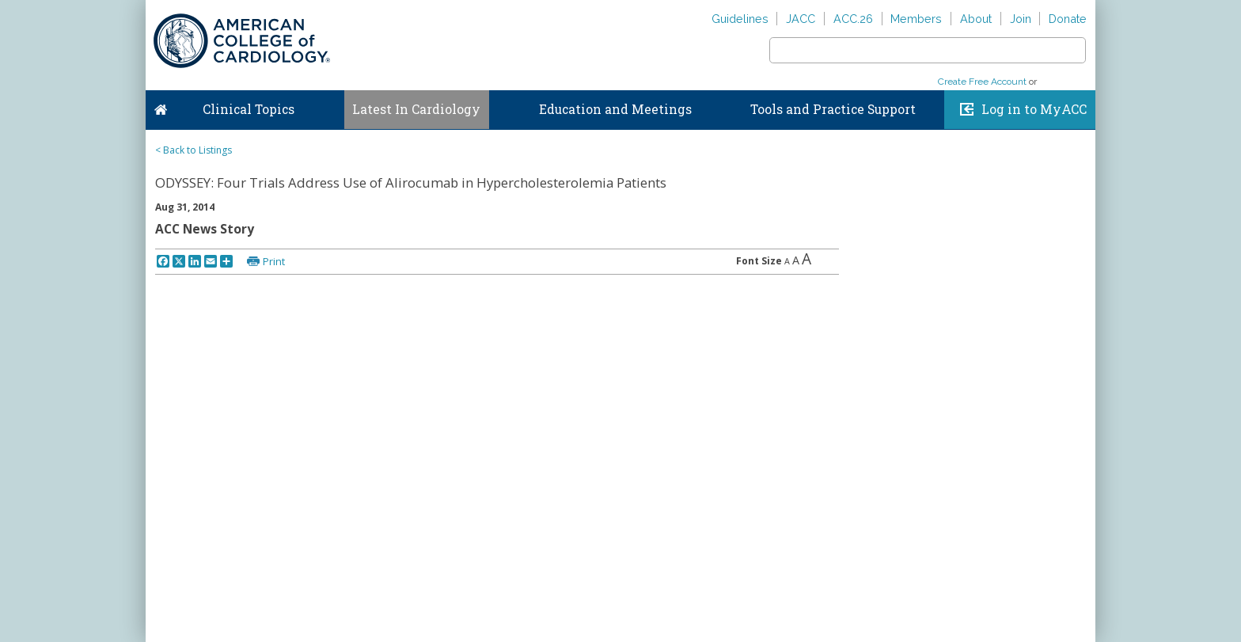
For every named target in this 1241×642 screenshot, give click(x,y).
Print (274, 261)
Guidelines (740, 18)
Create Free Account (982, 81)
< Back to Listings (193, 150)
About (976, 18)
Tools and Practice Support (833, 109)
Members (916, 18)
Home (160, 106)
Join (1020, 18)
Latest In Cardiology (416, 109)
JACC (800, 18)
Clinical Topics (248, 109)
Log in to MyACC (1034, 109)
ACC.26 (853, 18)
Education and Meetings (615, 109)
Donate (1068, 18)
